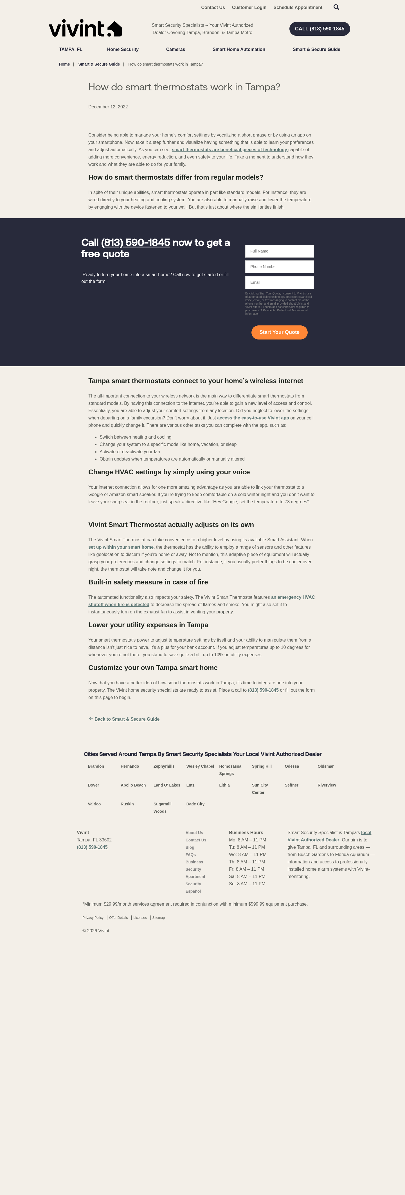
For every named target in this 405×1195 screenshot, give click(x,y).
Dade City (195, 1058)
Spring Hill (262, 1020)
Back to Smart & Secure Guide (123, 841)
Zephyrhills (164, 1020)
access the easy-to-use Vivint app (253, 540)
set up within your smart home (121, 669)
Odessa (292, 1020)
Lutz (190, 1039)
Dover (93, 1039)
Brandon (96, 1020)
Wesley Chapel (200, 1020)
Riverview (327, 1039)
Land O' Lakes (167, 1039)
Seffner (291, 1039)
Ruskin (127, 1058)
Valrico (94, 1058)
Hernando (130, 1020)
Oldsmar (326, 1020)
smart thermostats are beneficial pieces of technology (230, 272)
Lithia (224, 1039)
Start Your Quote (280, 454)
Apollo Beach (133, 1039)
